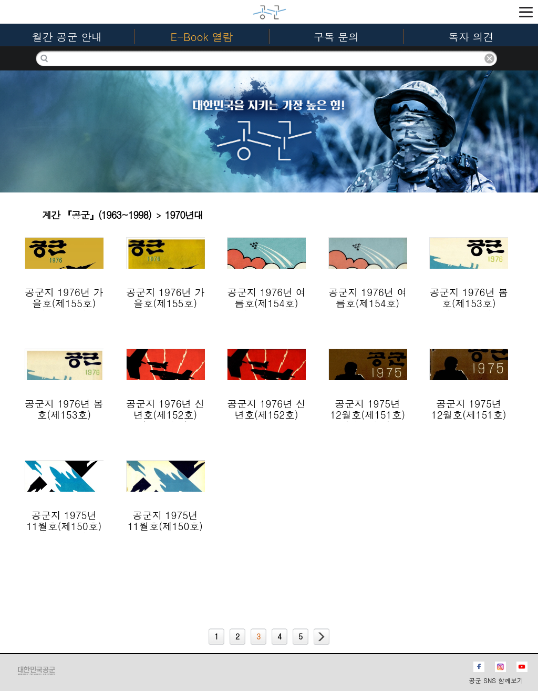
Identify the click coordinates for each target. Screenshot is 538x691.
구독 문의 (336, 36)
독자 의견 (471, 36)
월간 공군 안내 (67, 36)
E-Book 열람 (202, 36)
